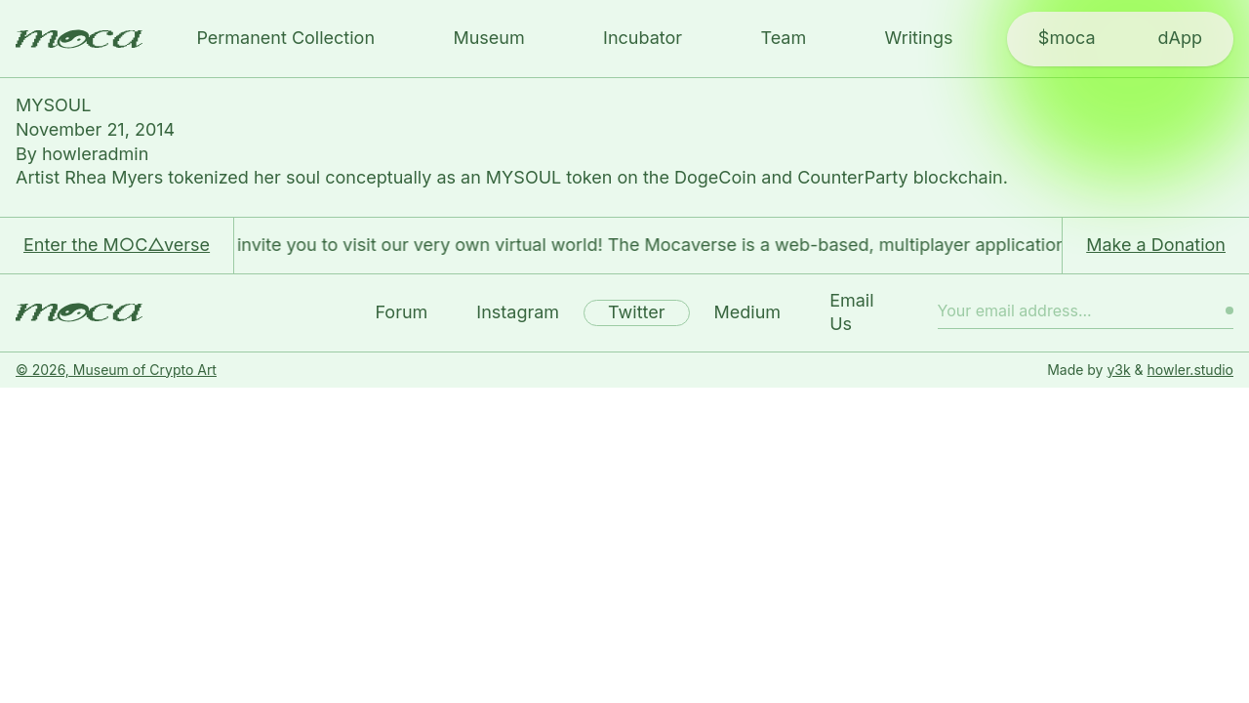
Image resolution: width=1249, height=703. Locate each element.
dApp (1180, 37)
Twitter (636, 312)
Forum (401, 312)
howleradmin (95, 154)
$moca (1067, 37)
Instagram (517, 312)
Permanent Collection (285, 37)
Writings (919, 37)
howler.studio (1190, 369)
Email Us (851, 312)
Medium (748, 312)
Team (783, 37)
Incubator (642, 37)
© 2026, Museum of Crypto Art (116, 369)
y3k (1118, 369)
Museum (488, 37)
